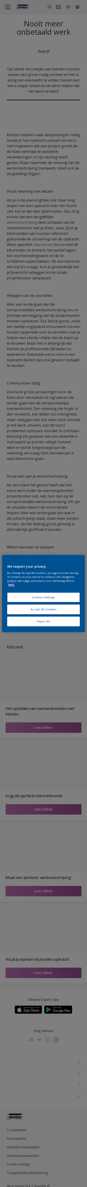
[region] (43, 593)
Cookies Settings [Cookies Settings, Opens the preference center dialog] (43, 597)
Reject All (43, 621)
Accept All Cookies (43, 609)
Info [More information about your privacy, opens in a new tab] (11, 584)
